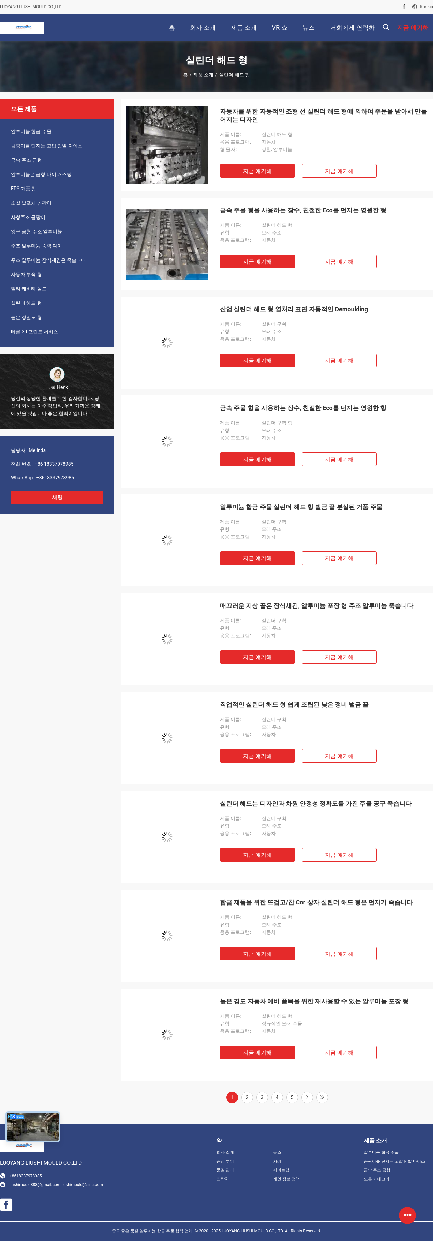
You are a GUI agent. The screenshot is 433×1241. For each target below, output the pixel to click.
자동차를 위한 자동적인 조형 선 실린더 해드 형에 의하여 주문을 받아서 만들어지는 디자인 (323, 115)
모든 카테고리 (376, 1179)
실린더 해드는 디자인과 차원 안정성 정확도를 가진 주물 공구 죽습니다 (316, 803)
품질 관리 (225, 1170)
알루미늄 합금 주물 (31, 131)
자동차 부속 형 (26, 274)
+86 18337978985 (54, 464)
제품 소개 (203, 74)
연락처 (222, 1179)
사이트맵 (281, 1170)
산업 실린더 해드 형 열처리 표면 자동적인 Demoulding (294, 309)
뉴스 (277, 1152)
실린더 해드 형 (26, 303)
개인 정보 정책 (286, 1179)
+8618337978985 (55, 477)
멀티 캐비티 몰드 (29, 288)
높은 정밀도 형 (26, 317)
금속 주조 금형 (26, 160)
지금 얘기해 (257, 171)
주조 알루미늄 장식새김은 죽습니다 (48, 260)
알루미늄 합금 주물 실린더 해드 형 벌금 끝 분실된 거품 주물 (301, 506)
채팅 (57, 497)
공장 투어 (225, 1161)
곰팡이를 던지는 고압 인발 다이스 (47, 145)
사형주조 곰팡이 (28, 217)
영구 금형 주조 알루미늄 (36, 231)
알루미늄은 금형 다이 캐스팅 (41, 174)
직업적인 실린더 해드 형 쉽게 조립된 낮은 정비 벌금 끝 (294, 704)
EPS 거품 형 (23, 188)
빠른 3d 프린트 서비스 (34, 331)
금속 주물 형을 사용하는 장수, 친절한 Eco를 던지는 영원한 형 (303, 210)
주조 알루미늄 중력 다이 (36, 246)
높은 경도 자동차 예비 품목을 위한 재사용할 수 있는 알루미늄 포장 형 (314, 1001)
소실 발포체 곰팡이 (31, 203)
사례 (277, 1161)
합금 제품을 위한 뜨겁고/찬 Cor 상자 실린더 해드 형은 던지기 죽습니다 (316, 902)
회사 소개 (225, 1152)
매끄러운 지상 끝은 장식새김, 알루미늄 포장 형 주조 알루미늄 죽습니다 (316, 605)
